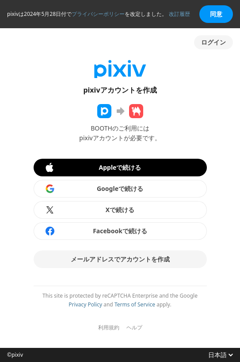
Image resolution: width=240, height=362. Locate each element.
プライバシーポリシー (98, 14)
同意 (216, 14)
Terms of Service (134, 304)
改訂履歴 (179, 14)
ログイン (213, 42)
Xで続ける (90, 210)
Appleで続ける (92, 167)
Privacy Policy (85, 304)
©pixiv (15, 355)
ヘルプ (134, 327)
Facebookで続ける (96, 231)
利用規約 (108, 327)
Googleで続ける (94, 188)
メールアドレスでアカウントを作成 (120, 259)
